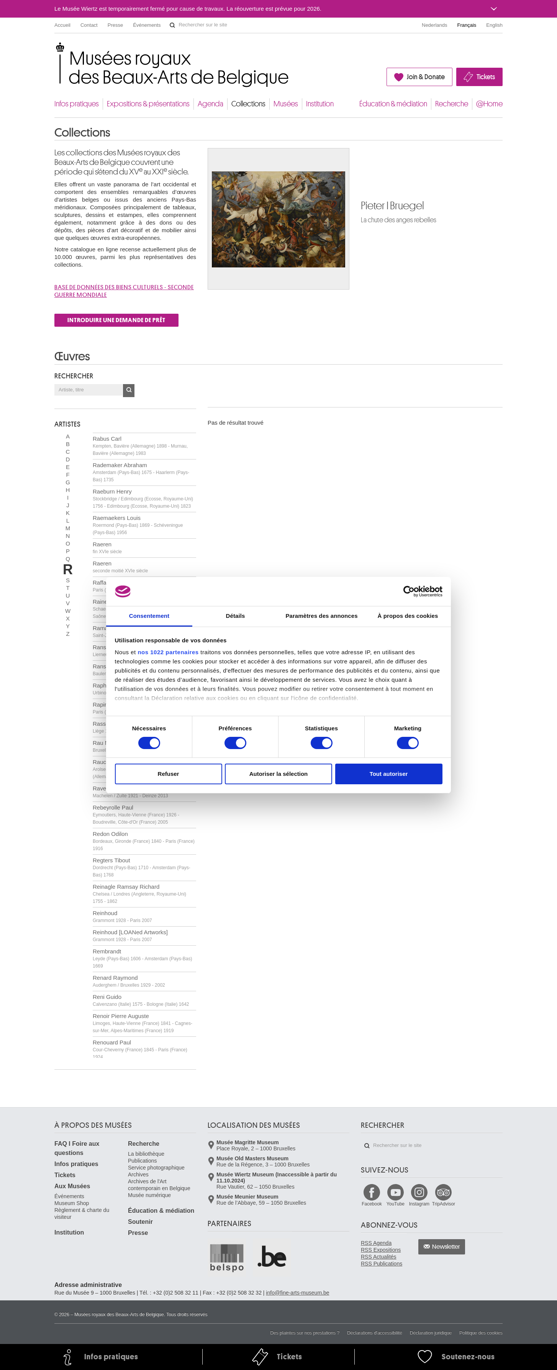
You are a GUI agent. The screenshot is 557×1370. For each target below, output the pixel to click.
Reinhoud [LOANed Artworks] (130, 935)
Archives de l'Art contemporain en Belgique (159, 1184)
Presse (115, 25)
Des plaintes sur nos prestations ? (304, 1333)
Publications (142, 1161)
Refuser (168, 774)
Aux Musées (72, 1186)
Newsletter (446, 1247)
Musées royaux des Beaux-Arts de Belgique (55, 49)
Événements (147, 25)
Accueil (62, 25)
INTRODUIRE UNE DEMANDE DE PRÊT (116, 320)
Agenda (210, 104)
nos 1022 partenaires (168, 652)
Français (467, 25)
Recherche (451, 104)
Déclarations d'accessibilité (374, 1333)
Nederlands (434, 25)
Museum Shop (71, 1203)
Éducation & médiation (393, 104)
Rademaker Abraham (141, 472)
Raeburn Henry (143, 498)
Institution (320, 104)
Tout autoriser (389, 774)
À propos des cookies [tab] (408, 616)
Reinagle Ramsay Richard (139, 893)
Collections (248, 104)
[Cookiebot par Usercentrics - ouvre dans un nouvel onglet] (408, 591)
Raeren (107, 547)
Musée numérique (149, 1195)
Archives (138, 1174)
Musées (286, 104)
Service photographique (156, 1168)
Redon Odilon (144, 841)
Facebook (372, 1204)
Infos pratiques (76, 104)
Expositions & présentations (148, 104)
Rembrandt (142, 958)
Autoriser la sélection (278, 774)
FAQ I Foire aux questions (76, 1148)
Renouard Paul (140, 1049)
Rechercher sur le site (172, 25)
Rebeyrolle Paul (136, 814)
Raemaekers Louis (138, 525)
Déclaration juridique (431, 1333)
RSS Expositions (381, 1250)
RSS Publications (381, 1264)
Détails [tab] (235, 616)
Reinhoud (122, 916)
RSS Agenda (376, 1243)
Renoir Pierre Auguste (142, 1023)
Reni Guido (141, 1000)
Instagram (419, 1204)
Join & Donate (426, 76)
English (494, 25)
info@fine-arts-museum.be (297, 1293)
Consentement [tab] (149, 616)
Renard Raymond (129, 981)
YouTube (396, 1204)
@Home (489, 104)
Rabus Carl (140, 445)
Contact (89, 25)
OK (128, 390)
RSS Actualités (378, 1257)
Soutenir (140, 1222)
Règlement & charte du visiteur (81, 1213)
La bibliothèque (146, 1154)
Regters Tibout (141, 867)
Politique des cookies (481, 1333)
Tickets (486, 76)
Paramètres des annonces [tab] (321, 616)
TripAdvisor (443, 1204)
